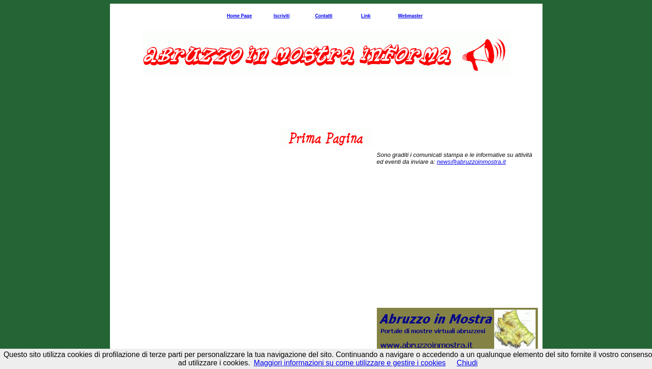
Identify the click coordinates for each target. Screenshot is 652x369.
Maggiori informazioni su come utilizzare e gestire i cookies (350, 363)
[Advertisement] (326, 107)
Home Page (239, 15)
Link (366, 15)
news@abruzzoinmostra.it (471, 161)
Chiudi (467, 363)
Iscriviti (281, 15)
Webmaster (410, 15)
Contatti (324, 15)
